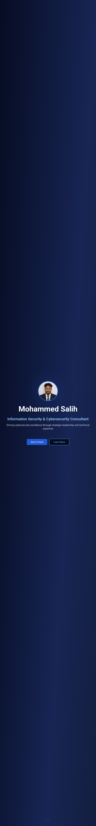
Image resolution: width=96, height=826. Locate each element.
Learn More (59, 443)
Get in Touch (37, 443)
